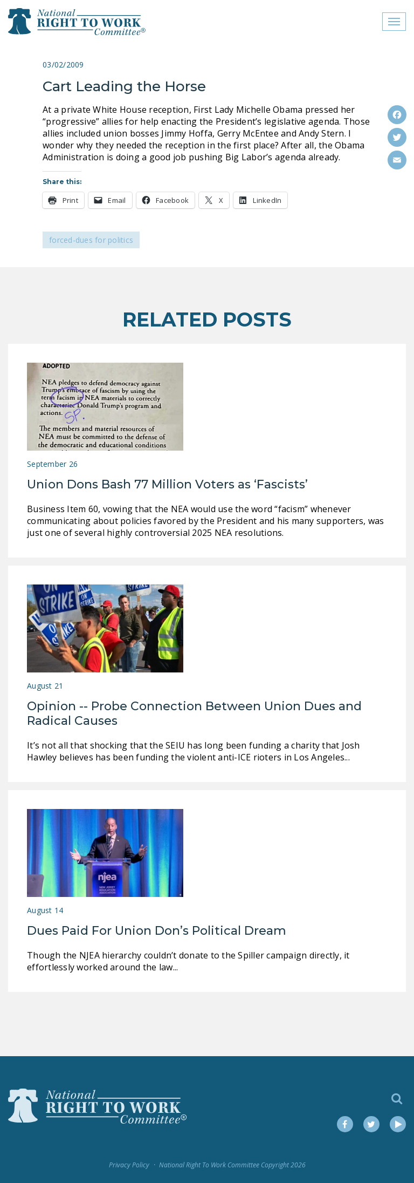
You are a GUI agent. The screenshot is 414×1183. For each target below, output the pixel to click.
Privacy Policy (129, 1165)
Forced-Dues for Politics (91, 240)
